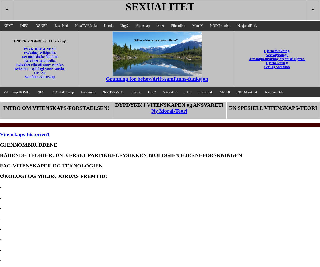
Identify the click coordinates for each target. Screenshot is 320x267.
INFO (24, 26)
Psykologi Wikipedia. (40, 53)
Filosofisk (178, 26)
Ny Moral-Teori (169, 111)
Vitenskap (143, 26)
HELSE (40, 73)
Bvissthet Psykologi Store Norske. (40, 69)
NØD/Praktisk (220, 26)
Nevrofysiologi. (277, 55)
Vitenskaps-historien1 (25, 134)
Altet (160, 26)
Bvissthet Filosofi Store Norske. (40, 65)
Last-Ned (61, 26)
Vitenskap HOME (16, 92)
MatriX (197, 26)
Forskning (88, 92)
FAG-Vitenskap (63, 92)
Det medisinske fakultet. (40, 57)
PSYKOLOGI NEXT (40, 49)
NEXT (8, 26)
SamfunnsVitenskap (40, 77)
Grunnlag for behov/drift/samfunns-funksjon (157, 79)
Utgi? (124, 26)
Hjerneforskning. (277, 51)
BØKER (42, 26)
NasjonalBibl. (247, 26)
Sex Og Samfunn (277, 67)
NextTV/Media (86, 26)
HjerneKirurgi (277, 63)
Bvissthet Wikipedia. (40, 61)
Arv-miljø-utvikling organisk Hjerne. (277, 59)
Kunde (109, 26)
